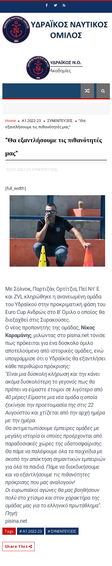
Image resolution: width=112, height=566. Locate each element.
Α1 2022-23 (31, 120)
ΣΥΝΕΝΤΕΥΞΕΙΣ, (45, 169)
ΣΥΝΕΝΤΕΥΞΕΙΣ (60, 120)
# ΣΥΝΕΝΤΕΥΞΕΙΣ (62, 531)
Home (10, 120)
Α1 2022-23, (21, 169)
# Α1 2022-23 (30, 531)
